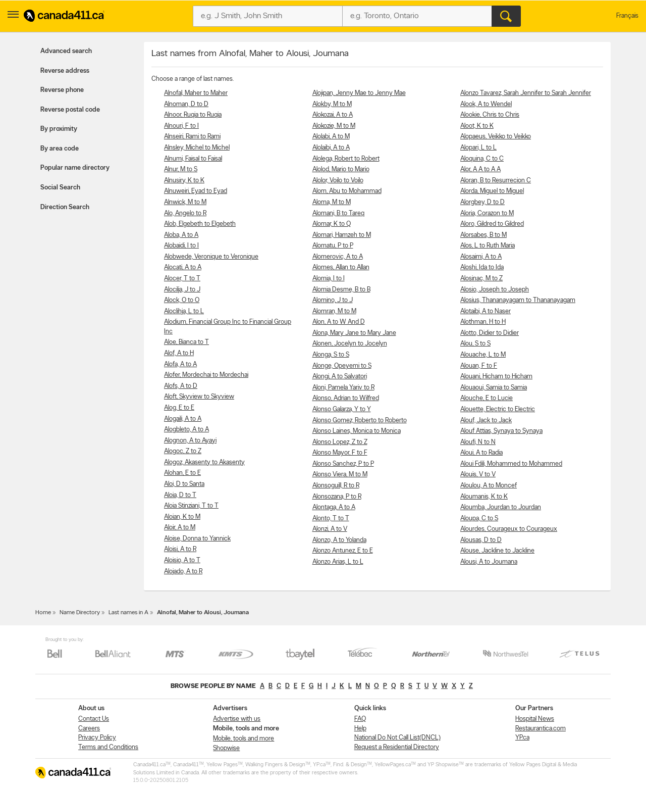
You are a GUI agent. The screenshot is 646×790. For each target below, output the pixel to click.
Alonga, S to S (330, 355)
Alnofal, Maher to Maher (196, 93)
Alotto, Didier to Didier (489, 333)
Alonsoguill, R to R (335, 485)
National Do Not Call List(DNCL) (397, 737)
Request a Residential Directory (396, 747)
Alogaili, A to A (182, 419)
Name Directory (80, 613)
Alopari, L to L (478, 147)
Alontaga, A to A (333, 507)
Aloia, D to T (180, 495)
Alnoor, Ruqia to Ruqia (193, 115)
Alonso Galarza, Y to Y (341, 409)
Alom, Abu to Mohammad (347, 191)
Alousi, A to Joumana (488, 562)
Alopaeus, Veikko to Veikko (495, 136)
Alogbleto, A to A (186, 429)
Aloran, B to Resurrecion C (495, 180)
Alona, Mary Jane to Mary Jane (354, 333)
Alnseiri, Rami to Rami (192, 136)
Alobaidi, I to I (181, 245)
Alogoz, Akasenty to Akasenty (204, 462)
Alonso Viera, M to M (339, 474)
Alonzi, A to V (329, 529)
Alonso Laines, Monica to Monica (356, 431)
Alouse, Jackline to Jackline (497, 551)
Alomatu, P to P (332, 245)
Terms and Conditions (108, 747)
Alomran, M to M (334, 311)
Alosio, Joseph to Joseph (494, 289)
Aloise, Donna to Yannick (197, 538)
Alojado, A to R (183, 571)
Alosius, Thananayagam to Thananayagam (517, 300)
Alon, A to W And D (338, 322)
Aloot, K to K (477, 126)
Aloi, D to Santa (184, 484)
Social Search (60, 187)
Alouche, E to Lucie (486, 398)
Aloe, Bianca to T (186, 342)
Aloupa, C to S (479, 518)
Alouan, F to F (478, 366)
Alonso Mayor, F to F (339, 453)
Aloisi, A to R (180, 549)
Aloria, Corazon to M (487, 213)
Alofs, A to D (180, 386)
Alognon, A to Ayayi (190, 440)
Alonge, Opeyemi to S (341, 366)
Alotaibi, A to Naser (485, 311)
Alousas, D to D (481, 540)
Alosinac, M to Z (481, 278)
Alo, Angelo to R (185, 213)
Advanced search (66, 51)
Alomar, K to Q (331, 224)
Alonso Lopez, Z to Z (339, 442)
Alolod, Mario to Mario (340, 169)
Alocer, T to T (182, 278)
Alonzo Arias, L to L (337, 562)
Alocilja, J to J (182, 289)
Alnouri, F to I (181, 126)
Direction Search (64, 207)
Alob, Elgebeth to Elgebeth (200, 224)
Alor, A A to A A (480, 169)
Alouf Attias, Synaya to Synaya (501, 431)
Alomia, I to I (328, 278)
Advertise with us (236, 719)
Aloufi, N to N (478, 442)
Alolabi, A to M (331, 136)
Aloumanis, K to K (484, 496)
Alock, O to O (181, 300)
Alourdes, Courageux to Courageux (508, 529)
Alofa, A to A (180, 364)
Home (43, 613)
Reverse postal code (70, 110)
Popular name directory (75, 168)
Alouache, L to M (483, 355)
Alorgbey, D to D (482, 202)
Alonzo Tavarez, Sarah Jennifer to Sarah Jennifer (525, 93)
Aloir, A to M (179, 527)
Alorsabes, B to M (483, 235)
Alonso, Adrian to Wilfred (345, 398)
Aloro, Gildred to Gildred (492, 224)
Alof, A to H (179, 353)
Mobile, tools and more (243, 738)
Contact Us (93, 719)
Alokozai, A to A (332, 115)
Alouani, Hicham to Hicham (496, 376)
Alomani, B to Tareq (338, 213)
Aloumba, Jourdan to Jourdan (500, 507)
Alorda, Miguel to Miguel (492, 191)
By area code (59, 148)
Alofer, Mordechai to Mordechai (206, 375)
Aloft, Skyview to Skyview (199, 396)
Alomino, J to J (332, 300)
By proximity (58, 129)
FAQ (360, 719)
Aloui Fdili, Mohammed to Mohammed (511, 464)
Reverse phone (62, 90)
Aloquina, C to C (482, 159)
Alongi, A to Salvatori (339, 376)
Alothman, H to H (483, 322)
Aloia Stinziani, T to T (191, 506)
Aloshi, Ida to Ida (482, 267)
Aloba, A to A (181, 235)
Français (627, 16)
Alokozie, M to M (333, 126)
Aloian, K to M (182, 517)
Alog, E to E (179, 408)
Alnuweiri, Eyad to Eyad (195, 191)
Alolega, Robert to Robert (346, 159)
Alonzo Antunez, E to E (342, 551)
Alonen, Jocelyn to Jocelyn (349, 343)
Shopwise (226, 748)
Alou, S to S (475, 343)
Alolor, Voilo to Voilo (337, 180)
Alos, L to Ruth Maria (487, 245)
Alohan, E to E (182, 473)
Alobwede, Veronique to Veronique (211, 257)
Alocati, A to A (182, 267)
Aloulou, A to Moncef (488, 485)
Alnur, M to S (180, 169)
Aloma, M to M (331, 202)
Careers (89, 728)
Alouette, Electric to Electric (497, 409)
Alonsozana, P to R (336, 496)
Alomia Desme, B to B (341, 289)
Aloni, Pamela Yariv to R (343, 387)
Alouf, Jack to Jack (486, 420)
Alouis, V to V (478, 474)
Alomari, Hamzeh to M (341, 235)
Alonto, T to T (330, 518)
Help (360, 728)
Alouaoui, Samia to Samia (493, 387)
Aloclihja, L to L (184, 311)
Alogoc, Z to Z (182, 451)
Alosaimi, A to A (481, 257)
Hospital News (534, 719)
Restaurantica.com (540, 728)
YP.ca (522, 737)
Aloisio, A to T (182, 560)
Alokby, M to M (332, 104)
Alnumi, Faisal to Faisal (193, 159)
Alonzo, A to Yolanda (339, 540)
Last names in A (128, 613)
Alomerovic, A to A (337, 257)
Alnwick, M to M (185, 202)
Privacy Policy (97, 737)
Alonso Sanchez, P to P (343, 464)
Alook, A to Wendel (486, 104)
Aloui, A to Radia (481, 453)
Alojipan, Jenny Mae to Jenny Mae (359, 93)
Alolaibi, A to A (331, 147)
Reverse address (64, 71)
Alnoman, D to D (186, 104)
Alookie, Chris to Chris (489, 115)
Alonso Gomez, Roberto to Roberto (359, 420)
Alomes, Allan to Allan (340, 267)
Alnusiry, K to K (184, 180)
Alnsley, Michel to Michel (197, 147)
